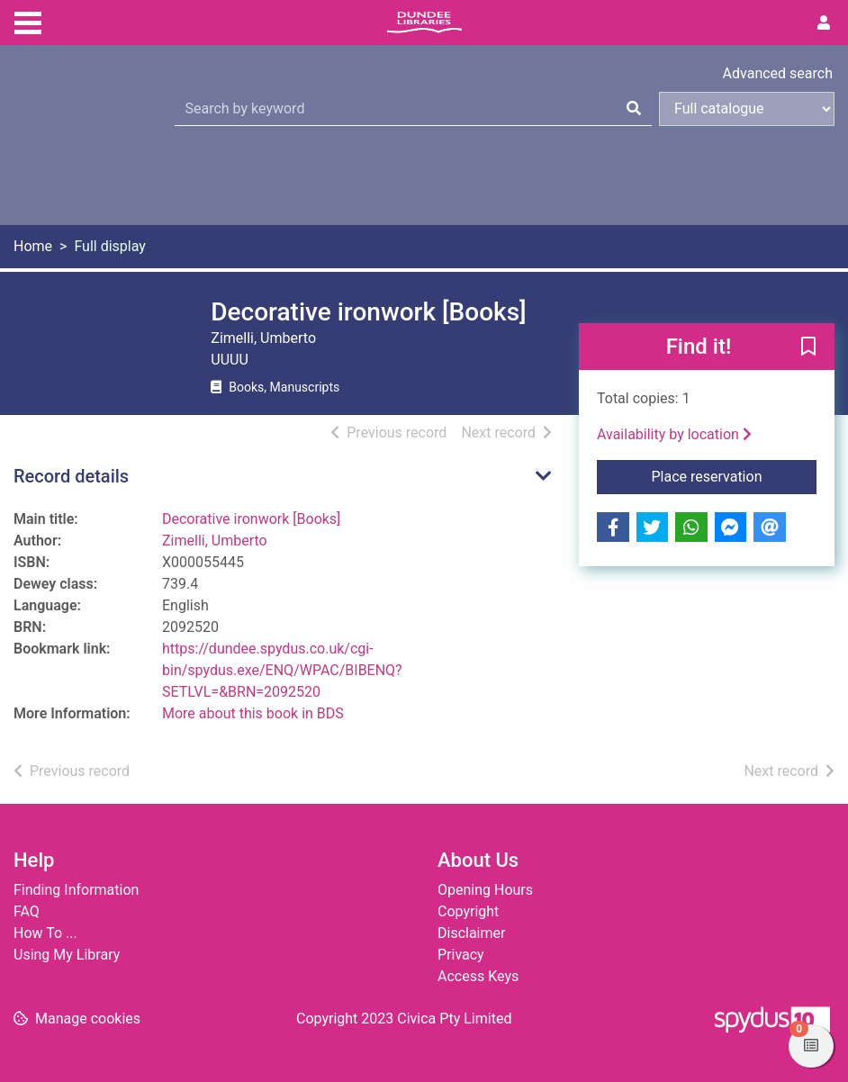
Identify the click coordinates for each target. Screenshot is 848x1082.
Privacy (461, 954)
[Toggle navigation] (27, 20)
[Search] (634, 109)
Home (33, 246)
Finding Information (76, 889)
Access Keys (478, 976)
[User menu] (824, 23)
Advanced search (778, 73)
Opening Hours (485, 889)
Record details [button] (71, 476)
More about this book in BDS (253, 713)
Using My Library (67, 954)
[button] (808, 347)
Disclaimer (471, 933)
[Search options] (746, 109)
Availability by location (674, 434)
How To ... (45, 933)
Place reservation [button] (733, 475)
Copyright (468, 911)
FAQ (27, 911)
